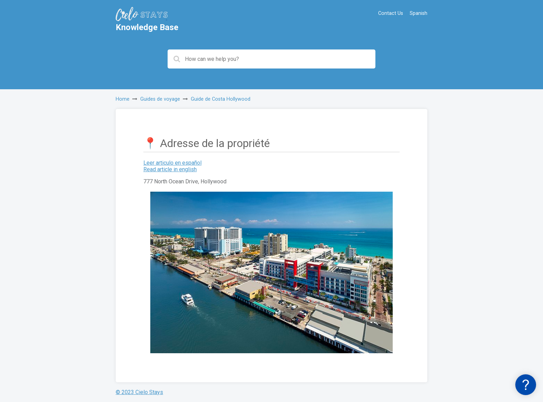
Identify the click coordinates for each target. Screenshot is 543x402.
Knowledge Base (147, 27)
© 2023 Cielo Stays (139, 392)
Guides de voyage (160, 99)
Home (123, 99)
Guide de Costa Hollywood (220, 99)
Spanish (418, 13)
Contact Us (390, 13)
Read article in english (170, 169)
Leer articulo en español (172, 162)
